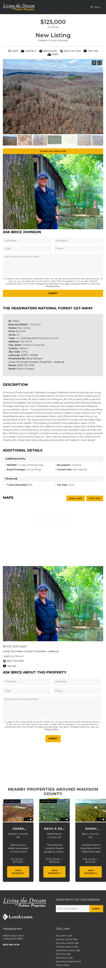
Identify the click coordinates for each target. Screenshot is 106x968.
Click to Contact (25, 368)
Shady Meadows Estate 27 (91, 829)
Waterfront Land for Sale (68, 950)
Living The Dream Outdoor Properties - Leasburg (36, 362)
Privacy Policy (53, 286)
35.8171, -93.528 (29, 355)
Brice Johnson (34, 358)
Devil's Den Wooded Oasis (54, 829)
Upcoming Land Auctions (68, 961)
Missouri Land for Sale (66, 939)
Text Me (9, 666)
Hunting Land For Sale (67, 946)
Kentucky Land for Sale (67, 943)
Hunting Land (29, 338)
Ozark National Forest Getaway (18, 829)
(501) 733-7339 (26, 365)
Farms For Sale (63, 954)
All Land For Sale (64, 935)
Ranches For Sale (64, 958)
